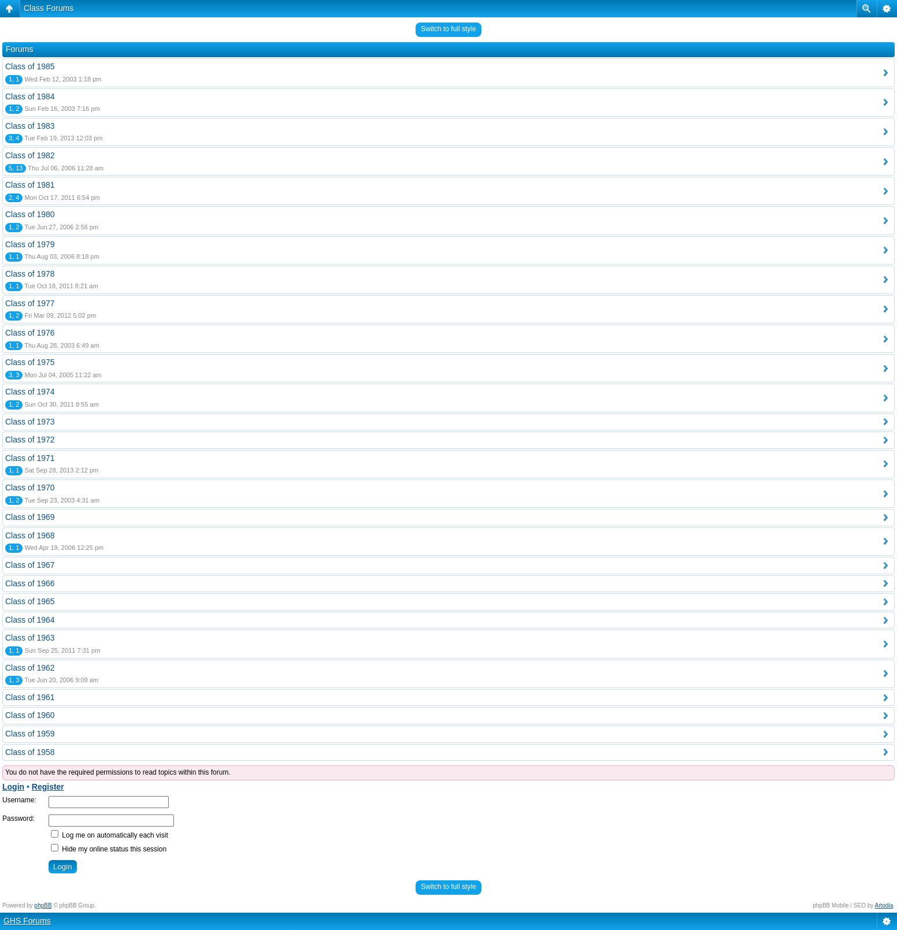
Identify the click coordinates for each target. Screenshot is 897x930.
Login (13, 786)
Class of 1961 (30, 697)
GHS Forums (27, 920)
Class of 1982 (30, 155)
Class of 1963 (30, 637)
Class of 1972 (30, 439)
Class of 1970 (30, 487)
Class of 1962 (30, 667)
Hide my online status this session (108, 849)
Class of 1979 (30, 244)
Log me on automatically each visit (109, 835)
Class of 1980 (30, 214)
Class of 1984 (30, 96)
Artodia (884, 905)
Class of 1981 (30, 184)
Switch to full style (448, 29)
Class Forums (48, 8)
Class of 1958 (30, 752)
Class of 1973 (30, 421)
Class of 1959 (30, 733)
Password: (18, 818)
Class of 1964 (30, 619)
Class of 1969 (30, 517)
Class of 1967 (30, 565)
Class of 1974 (30, 391)
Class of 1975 (30, 362)
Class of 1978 (30, 273)
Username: (19, 800)
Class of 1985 (30, 66)
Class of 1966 (30, 583)
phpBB (43, 905)
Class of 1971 (30, 458)
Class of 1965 (30, 601)
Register (48, 786)
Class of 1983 (30, 126)
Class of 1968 (30, 535)
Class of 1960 (30, 715)
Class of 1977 (30, 303)
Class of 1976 (30, 332)
